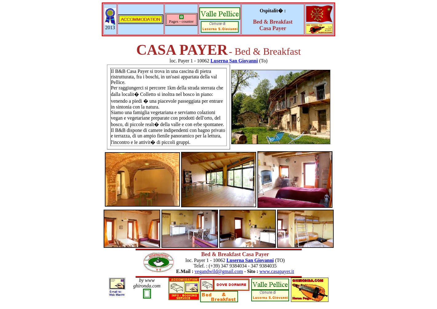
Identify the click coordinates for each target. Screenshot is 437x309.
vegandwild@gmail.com (219, 271)
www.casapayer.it (277, 271)
